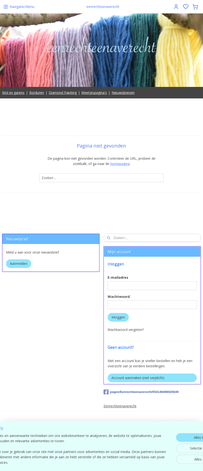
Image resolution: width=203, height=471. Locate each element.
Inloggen (118, 317)
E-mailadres (118, 277)
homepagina (120, 164)
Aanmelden (18, 263)
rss (133, 462)
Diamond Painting (63, 92)
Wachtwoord (119, 296)
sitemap (123, 462)
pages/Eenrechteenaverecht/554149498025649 (141, 392)
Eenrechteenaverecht (120, 406)
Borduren (36, 92)
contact (169, 438)
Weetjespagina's (94, 92)
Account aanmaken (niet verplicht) (137, 377)
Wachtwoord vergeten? (126, 329)
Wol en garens (13, 92)
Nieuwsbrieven (123, 92)
